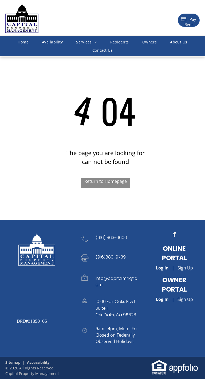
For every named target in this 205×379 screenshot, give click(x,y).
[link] (159, 363)
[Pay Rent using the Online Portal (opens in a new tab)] (189, 20)
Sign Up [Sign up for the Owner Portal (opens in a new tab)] (185, 299)
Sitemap (13, 362)
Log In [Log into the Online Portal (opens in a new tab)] (162, 268)
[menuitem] (23, 42)
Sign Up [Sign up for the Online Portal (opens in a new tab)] (185, 268)
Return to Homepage (105, 181)
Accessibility (38, 362)
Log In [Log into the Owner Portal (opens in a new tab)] (162, 299)
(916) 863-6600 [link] (111, 238)
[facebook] (174, 235)
